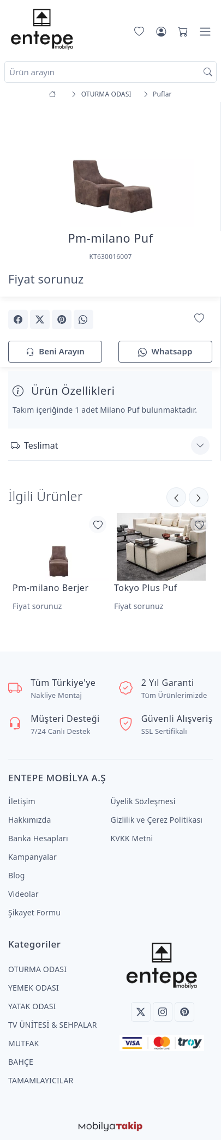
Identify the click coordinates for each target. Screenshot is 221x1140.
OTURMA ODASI (37, 969)
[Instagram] (162, 1012)
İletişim (21, 801)
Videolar (23, 894)
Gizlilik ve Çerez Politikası (157, 820)
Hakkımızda (29, 820)
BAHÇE (20, 1062)
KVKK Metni (132, 838)
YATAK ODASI (32, 1006)
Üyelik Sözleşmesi (143, 801)
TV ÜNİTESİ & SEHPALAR (52, 1025)
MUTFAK (23, 1043)
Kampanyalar (32, 857)
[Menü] (205, 31)
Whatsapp (165, 352)
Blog (16, 875)
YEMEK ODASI (33, 987)
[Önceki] (198, 497)
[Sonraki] (176, 497)
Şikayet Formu (34, 912)
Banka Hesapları (38, 838)
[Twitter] (141, 1012)
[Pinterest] (184, 1012)
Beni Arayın (55, 352)
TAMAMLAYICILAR (40, 1080)
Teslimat (34, 445)
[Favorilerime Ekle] (199, 318)
